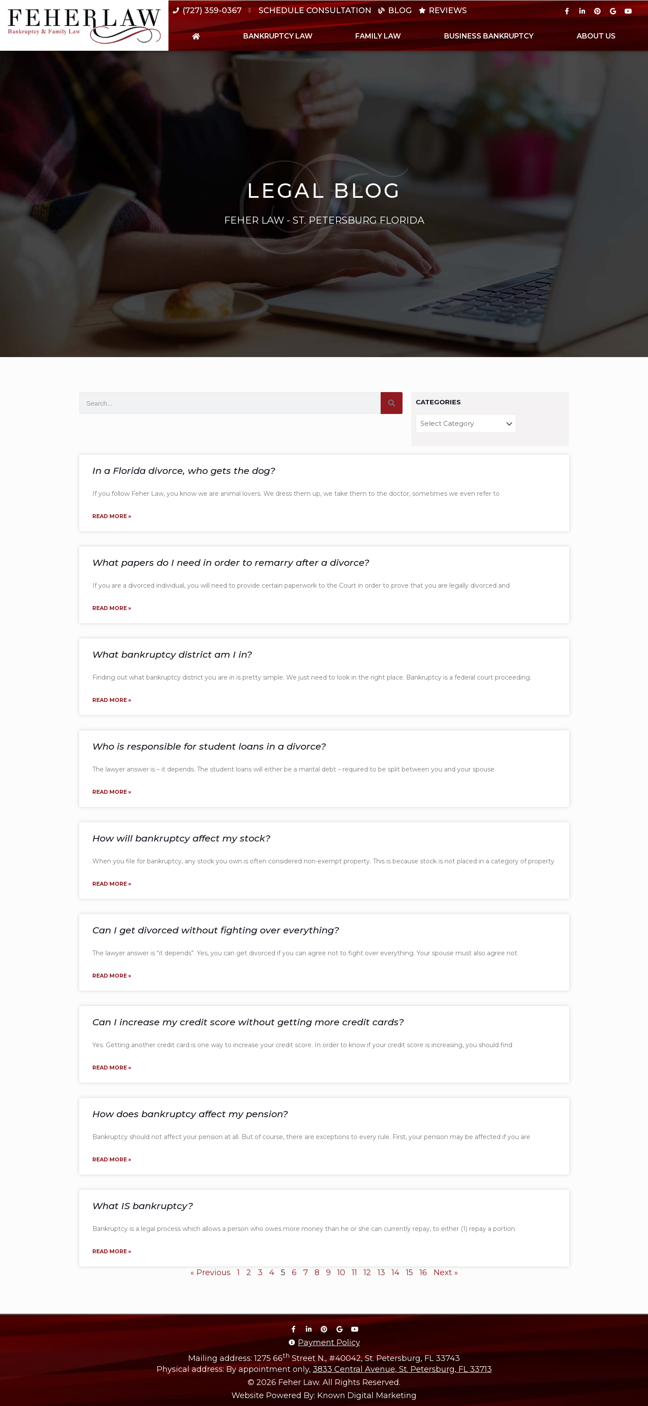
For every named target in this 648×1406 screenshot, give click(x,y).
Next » (446, 1272)
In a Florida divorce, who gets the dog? (183, 470)
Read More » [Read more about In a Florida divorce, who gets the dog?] (111, 516)
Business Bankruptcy (488, 36)
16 (423, 1272)
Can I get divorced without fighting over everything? (215, 930)
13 (381, 1272)
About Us (596, 36)
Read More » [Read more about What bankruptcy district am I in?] (111, 700)
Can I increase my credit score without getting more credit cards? (248, 1022)
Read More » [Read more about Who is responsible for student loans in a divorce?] (111, 792)
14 (395, 1272)
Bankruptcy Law (277, 36)
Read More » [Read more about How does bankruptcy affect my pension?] (111, 1159)
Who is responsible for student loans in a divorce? (209, 746)
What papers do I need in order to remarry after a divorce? (230, 562)
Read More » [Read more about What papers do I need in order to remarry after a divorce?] (111, 608)
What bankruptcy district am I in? (172, 654)
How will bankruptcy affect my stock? (181, 838)
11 (354, 1272)
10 (341, 1272)
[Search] (392, 403)
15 (409, 1272)
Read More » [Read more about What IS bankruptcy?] (111, 1251)
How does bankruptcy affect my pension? (190, 1113)
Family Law (378, 36)
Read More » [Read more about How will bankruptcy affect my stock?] (111, 883)
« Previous (210, 1272)
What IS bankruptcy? (142, 1205)
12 (367, 1272)
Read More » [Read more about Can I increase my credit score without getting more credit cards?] (111, 1067)
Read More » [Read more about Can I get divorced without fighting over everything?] (111, 975)
